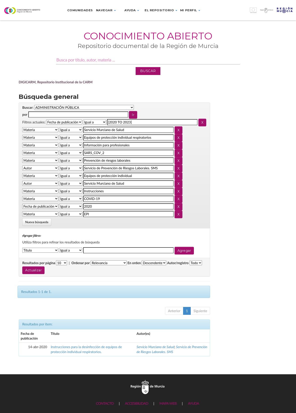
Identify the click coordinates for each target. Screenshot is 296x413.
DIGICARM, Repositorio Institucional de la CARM (56, 82)
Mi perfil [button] (190, 10)
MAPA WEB (168, 403)
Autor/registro (178, 263)
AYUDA (193, 403)
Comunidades (80, 10)
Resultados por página (38, 263)
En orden (134, 263)
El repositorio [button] (161, 10)
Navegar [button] (106, 10)
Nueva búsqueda (36, 222)
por (24, 114)
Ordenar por (80, 263)
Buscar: (27, 107)
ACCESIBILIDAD (136, 403)
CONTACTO (105, 403)
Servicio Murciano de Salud (155, 347)
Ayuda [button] (131, 10)
